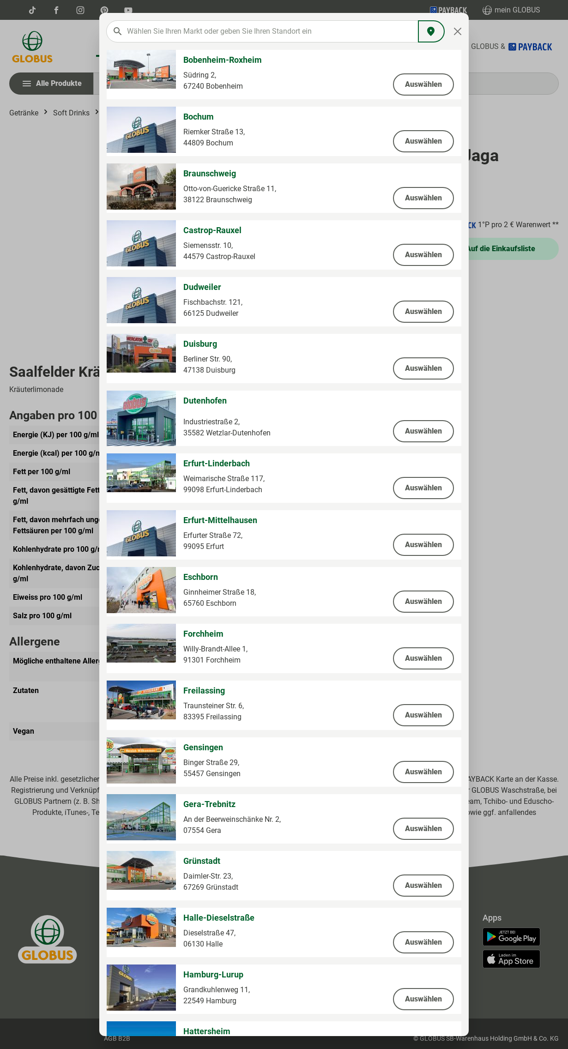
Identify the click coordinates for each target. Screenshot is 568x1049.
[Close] (458, 31)
